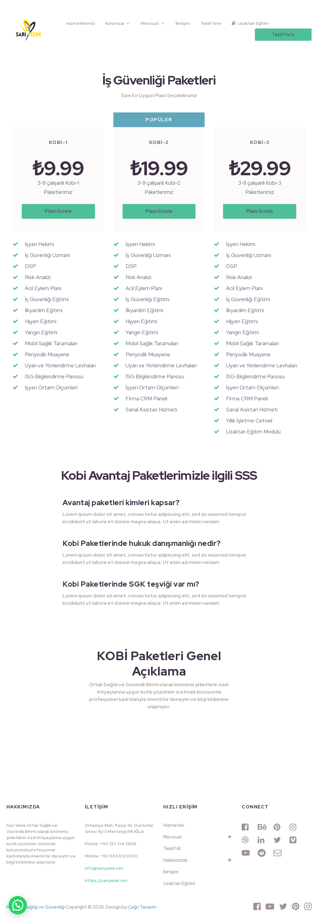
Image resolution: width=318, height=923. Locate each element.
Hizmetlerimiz (80, 23)
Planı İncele (58, 211)
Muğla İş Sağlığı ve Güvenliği (35, 907)
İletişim (183, 23)
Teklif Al (172, 848)
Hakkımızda (175, 860)
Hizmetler (173, 825)
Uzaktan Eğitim (250, 23)
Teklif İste (211, 23)
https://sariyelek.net (106, 880)
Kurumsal (114, 23)
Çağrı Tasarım (142, 907)
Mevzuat (150, 23)
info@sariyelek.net (104, 868)
